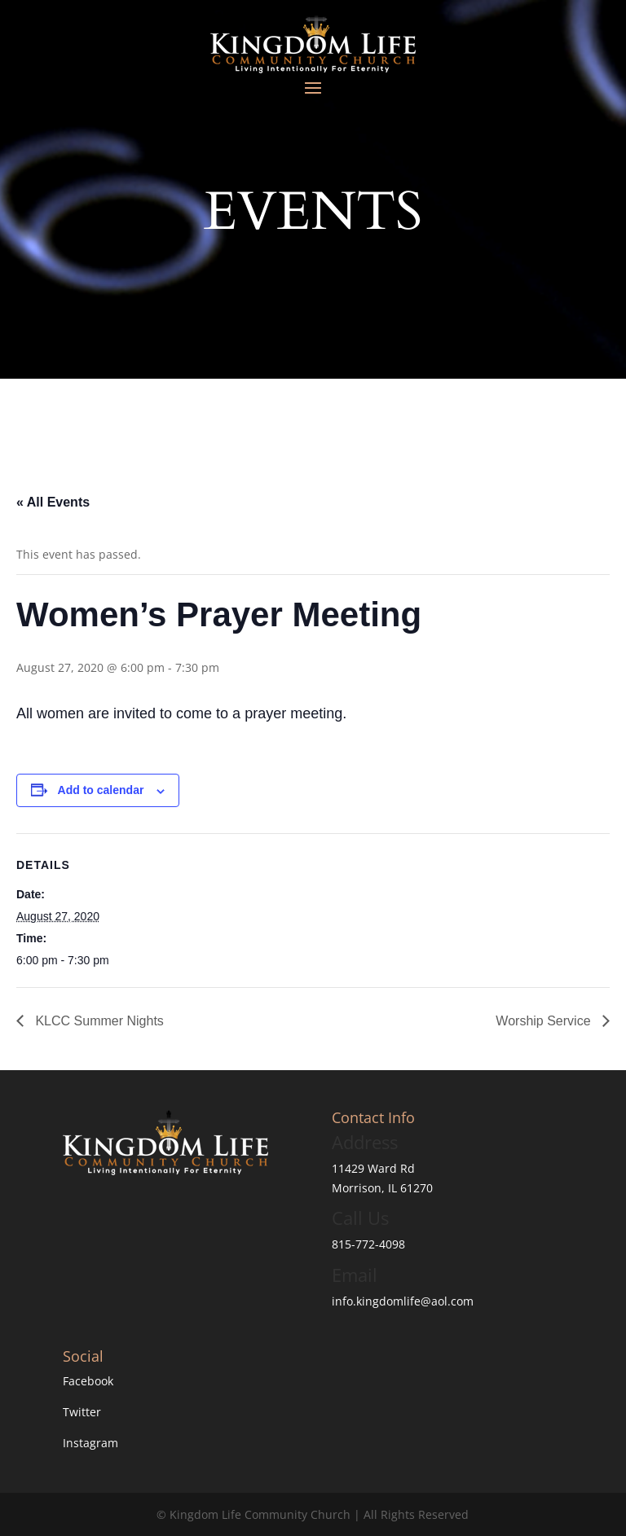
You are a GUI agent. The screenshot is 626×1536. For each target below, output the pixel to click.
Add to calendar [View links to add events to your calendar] (101, 790)
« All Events (53, 502)
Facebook (88, 1381)
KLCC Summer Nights (98, 1021)
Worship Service (545, 1021)
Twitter (82, 1412)
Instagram (90, 1442)
